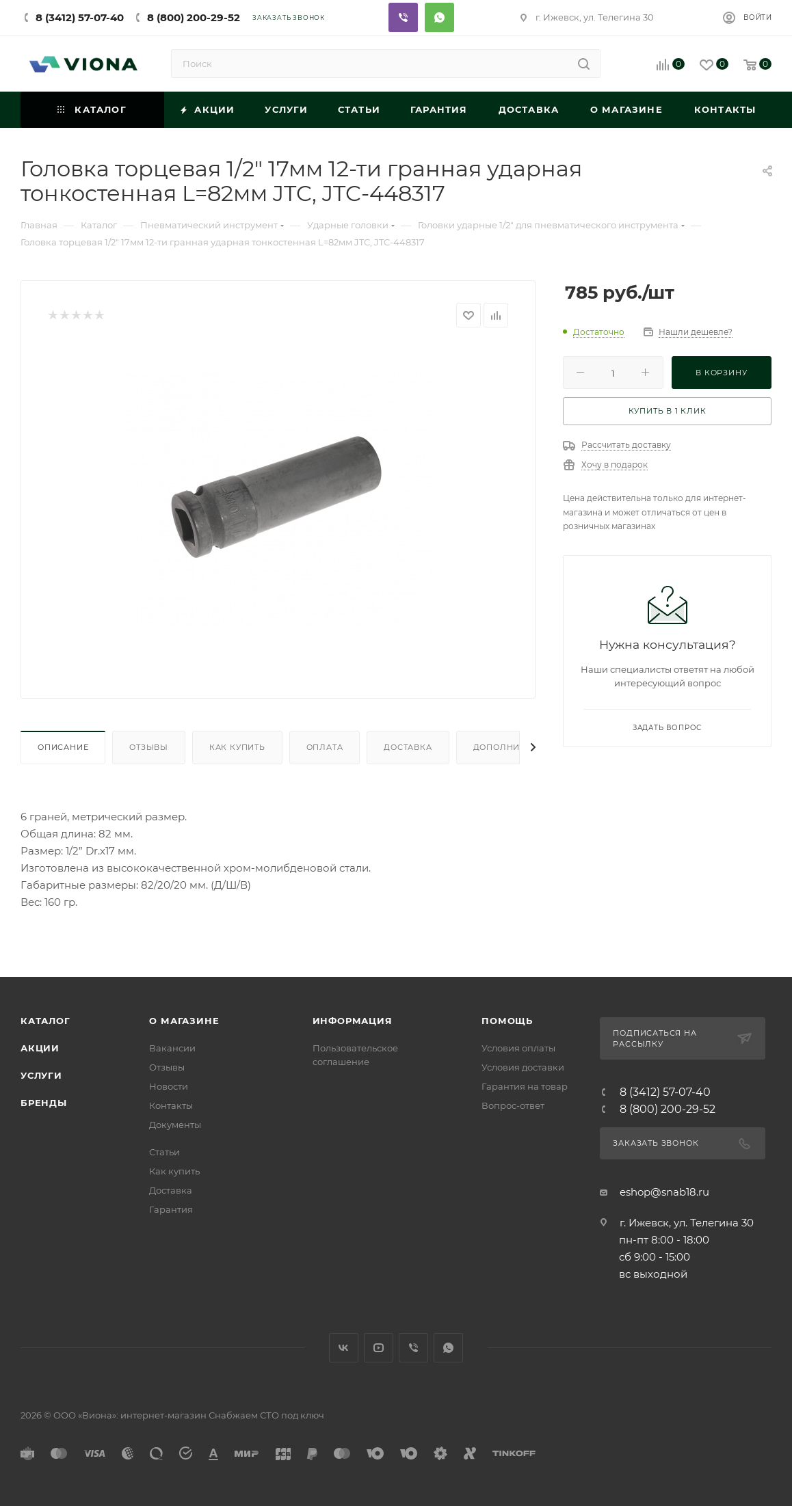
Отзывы (148, 747)
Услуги (41, 1075)
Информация (353, 1020)
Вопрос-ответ (512, 1105)
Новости (168, 1086)
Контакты (171, 1105)
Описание (63, 747)
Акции (40, 1048)
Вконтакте (343, 1347)
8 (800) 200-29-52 (193, 17)
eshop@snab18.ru (664, 1191)
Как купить (237, 747)
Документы (175, 1124)
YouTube (378, 1347)
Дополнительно (514, 747)
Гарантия (171, 1209)
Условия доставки (522, 1067)
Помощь (507, 1020)
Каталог (45, 1020)
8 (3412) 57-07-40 (80, 17)
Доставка (408, 747)
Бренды (44, 1102)
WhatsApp (448, 1347)
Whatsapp (439, 17)
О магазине (184, 1020)
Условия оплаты (518, 1048)
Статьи (164, 1151)
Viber (403, 17)
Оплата (324, 747)
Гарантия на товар (524, 1086)
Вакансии (172, 1048)
